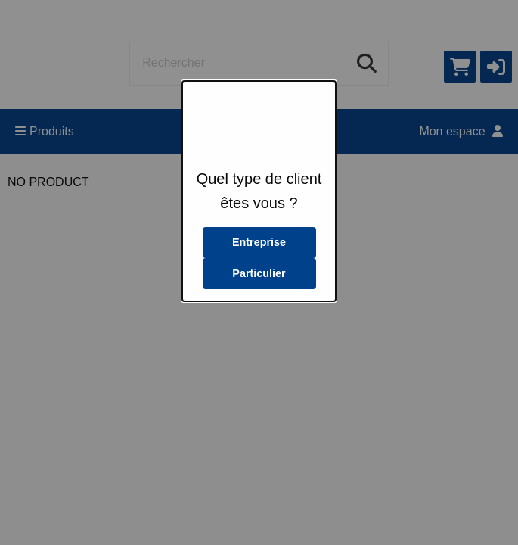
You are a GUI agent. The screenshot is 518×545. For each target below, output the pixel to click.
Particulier (258, 273)
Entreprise (259, 242)
